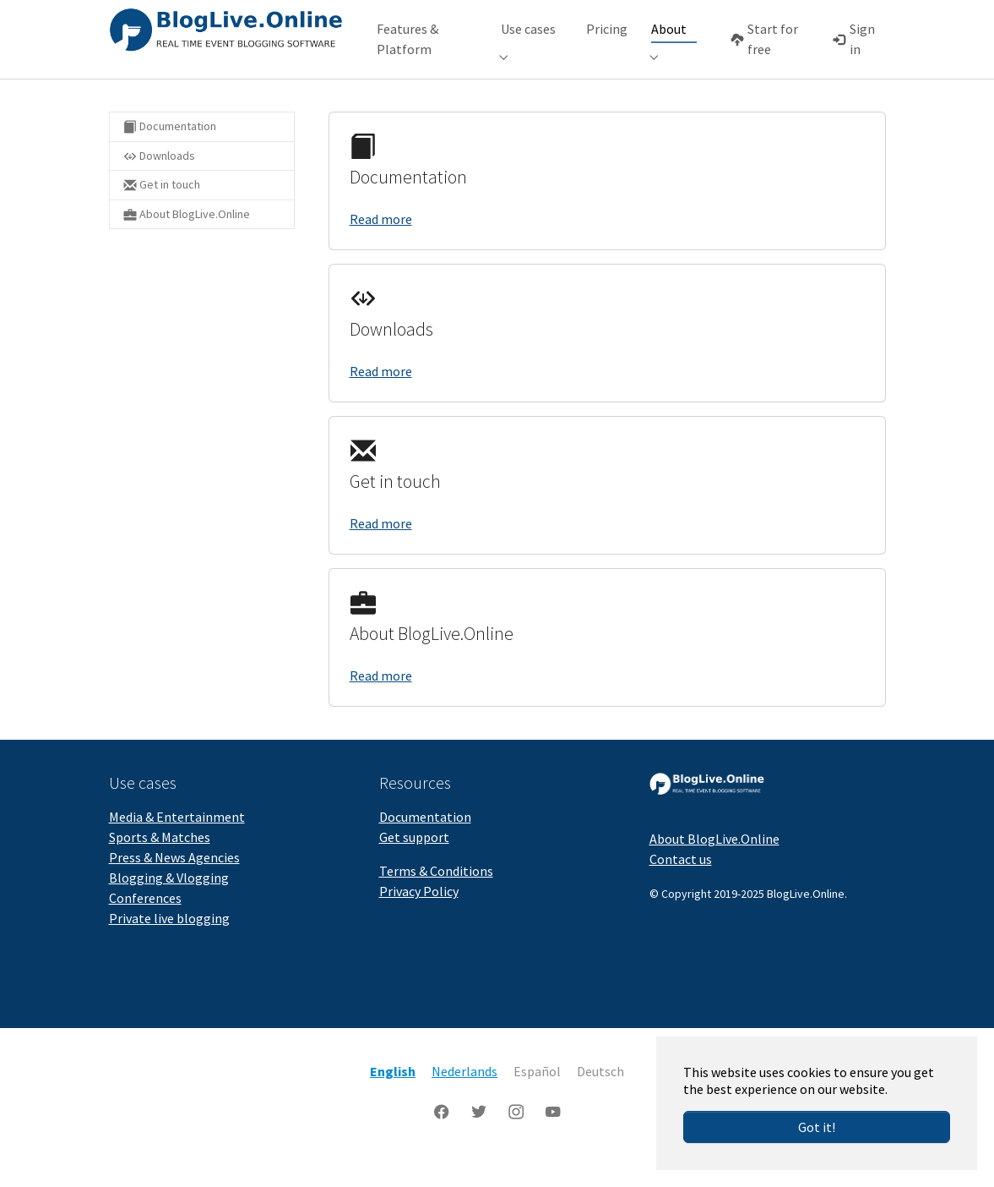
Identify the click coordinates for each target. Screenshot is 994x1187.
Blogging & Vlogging (169, 902)
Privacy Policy (419, 916)
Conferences (145, 923)
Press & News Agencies (174, 882)
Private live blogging (169, 943)
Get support (414, 862)
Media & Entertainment (177, 842)
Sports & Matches (159, 862)
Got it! (816, 1127)
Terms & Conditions (436, 896)
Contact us (680, 884)
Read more (381, 244)
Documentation (425, 842)
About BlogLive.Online (714, 864)
